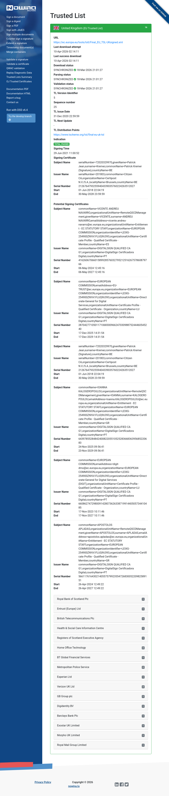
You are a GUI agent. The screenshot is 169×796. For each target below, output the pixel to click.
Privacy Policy (43, 782)
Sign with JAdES (15, 30)
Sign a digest (13, 21)
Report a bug (13, 97)
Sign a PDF (12, 25)
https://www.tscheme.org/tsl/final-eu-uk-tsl (79, 134)
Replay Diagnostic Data (19, 72)
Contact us (12, 102)
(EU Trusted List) (93, 28)
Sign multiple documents (20, 34)
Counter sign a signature (19, 38)
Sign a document (15, 17)
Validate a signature (17, 59)
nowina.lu (74, 786)
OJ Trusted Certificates (19, 81)
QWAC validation (15, 68)
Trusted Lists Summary (19, 77)
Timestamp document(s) (20, 47)
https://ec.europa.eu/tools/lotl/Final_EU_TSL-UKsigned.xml (88, 42)
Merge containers (16, 51)
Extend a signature (16, 43)
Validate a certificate (17, 64)
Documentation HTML (18, 93)
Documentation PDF (17, 89)
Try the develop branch (20, 118)
